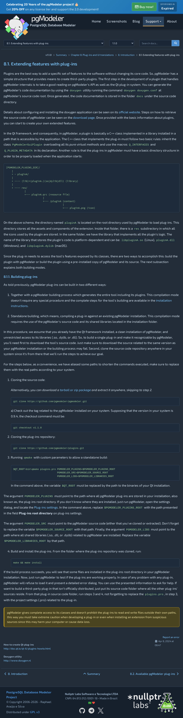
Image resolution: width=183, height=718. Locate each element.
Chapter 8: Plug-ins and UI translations (92, 54)
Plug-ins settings (46, 507)
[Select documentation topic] (54, 43)
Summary (61, 54)
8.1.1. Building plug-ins (20, 277)
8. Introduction (126, 54)
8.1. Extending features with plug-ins (40, 63)
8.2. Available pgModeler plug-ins (154, 673)
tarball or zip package (75, 390)
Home (96, 21)
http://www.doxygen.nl (17, 660)
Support (153, 21)
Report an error (171, 637)
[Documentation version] (121, 43)
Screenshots (117, 21)
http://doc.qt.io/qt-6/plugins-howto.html (27, 648)
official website (129, 112)
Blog (136, 21)
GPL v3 (34, 711)
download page (84, 117)
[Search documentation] (176, 43)
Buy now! (144, 7)
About (172, 21)
